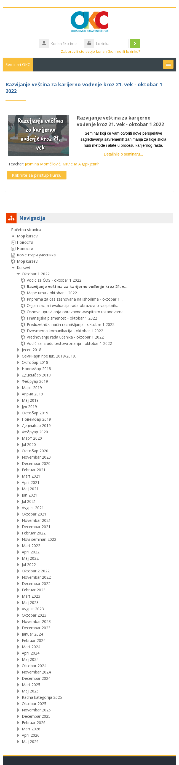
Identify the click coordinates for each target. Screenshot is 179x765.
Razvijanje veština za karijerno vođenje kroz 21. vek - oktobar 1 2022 (120, 121)
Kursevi (23, 267)
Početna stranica (26, 229)
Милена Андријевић (81, 164)
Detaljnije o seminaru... (123, 154)
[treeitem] (89, 485)
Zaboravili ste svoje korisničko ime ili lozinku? (100, 51)
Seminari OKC (18, 64)
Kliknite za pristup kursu (37, 175)
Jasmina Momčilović (42, 164)
